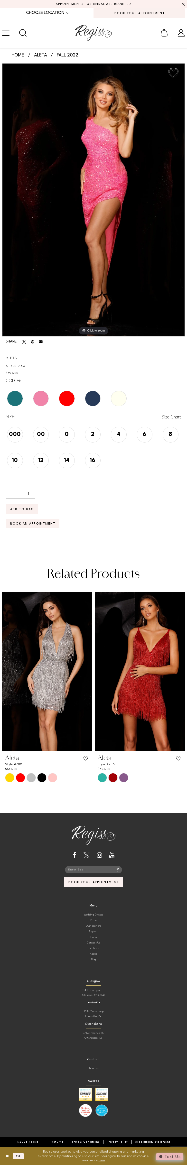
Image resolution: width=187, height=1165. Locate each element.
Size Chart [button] (171, 417)
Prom (93, 920)
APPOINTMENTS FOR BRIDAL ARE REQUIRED (93, 4)
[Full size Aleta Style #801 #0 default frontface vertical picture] (93, 200)
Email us (93, 1068)
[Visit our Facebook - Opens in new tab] (74, 855)
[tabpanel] (93, 200)
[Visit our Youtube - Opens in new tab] (111, 855)
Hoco (93, 937)
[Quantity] (20, 494)
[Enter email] (93, 869)
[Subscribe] (117, 869)
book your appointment (93, 882)
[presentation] (47, 671)
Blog (93, 959)
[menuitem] (48, 13)
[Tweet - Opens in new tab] (24, 342)
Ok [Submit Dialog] (18, 1156)
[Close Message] (183, 4)
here (102, 1160)
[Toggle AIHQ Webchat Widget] (169, 1156)
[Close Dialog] (7, 1156)
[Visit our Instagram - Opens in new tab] (99, 855)
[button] (164, 33)
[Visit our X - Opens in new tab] (87, 855)
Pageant (93, 931)
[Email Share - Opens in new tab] (41, 341)
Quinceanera (94, 926)
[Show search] (22, 33)
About (93, 953)
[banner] (93, 33)
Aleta (40, 55)
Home (17, 55)
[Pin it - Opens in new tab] (32, 342)
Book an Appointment (33, 523)
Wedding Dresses (93, 914)
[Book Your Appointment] (139, 13)
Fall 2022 (67, 55)
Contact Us (93, 942)
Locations (93, 948)
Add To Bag (22, 509)
